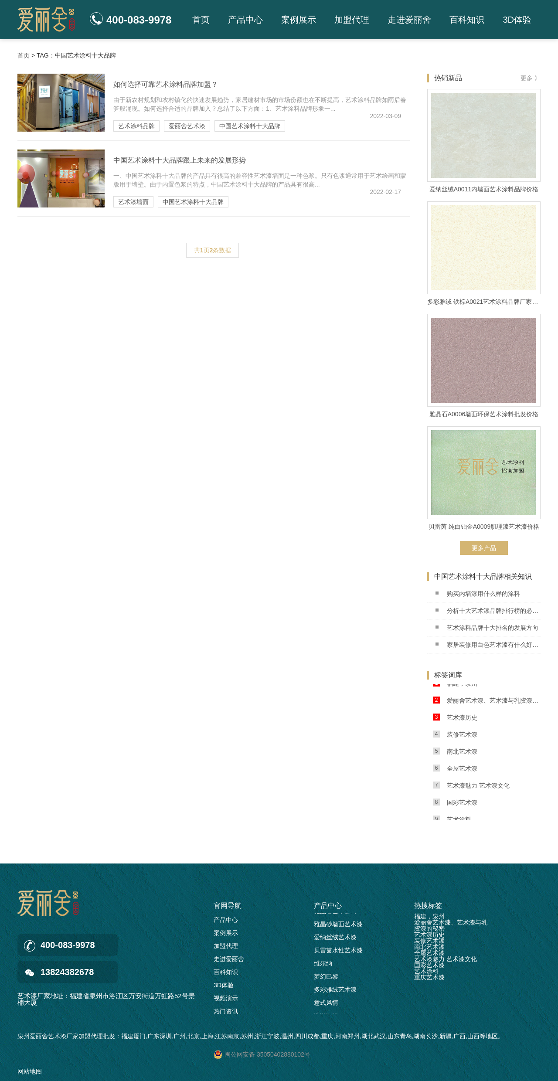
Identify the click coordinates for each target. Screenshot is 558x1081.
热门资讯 (226, 1011)
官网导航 (228, 905)
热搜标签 (428, 905)
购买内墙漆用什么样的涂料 (478, 593)
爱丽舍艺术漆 (187, 125)
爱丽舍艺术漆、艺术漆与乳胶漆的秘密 (487, 702)
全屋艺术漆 (455, 770)
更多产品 (484, 547)
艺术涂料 (426, 971)
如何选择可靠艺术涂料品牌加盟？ (165, 84)
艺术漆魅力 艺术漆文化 (471, 787)
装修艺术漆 (455, 736)
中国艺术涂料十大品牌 (249, 125)
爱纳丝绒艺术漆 (335, 938)
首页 (201, 19)
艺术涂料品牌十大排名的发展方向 (487, 627)
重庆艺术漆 (429, 977)
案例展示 (298, 19)
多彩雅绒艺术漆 (335, 991)
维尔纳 (323, 965)
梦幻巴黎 (326, 978)
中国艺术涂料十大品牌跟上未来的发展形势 (179, 160)
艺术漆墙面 (133, 201)
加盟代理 (351, 19)
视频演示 (226, 998)
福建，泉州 (455, 685)
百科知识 (466, 19)
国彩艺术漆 (455, 804)
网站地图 (29, 1071)
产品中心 (245, 19)
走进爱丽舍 (409, 19)
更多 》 (531, 78)
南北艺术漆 (455, 753)
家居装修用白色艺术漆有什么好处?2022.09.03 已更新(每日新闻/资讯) (488, 644)
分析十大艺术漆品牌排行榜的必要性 (488, 610)
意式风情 (326, 1004)
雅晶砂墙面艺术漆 (338, 925)
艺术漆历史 (455, 719)
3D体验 (517, 19)
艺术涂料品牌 (136, 125)
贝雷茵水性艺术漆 (338, 951)
